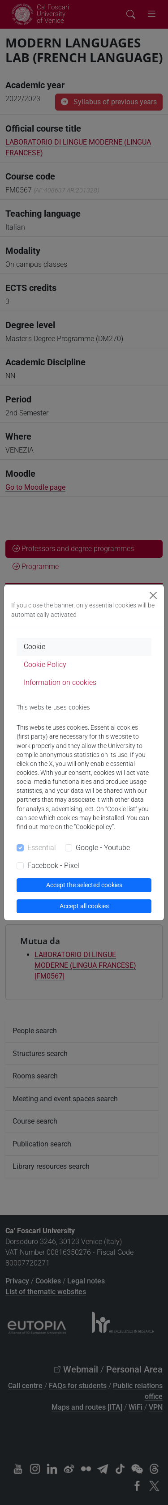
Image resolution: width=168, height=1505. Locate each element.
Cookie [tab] (34, 646)
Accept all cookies (84, 906)
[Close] (153, 595)
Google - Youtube (103, 847)
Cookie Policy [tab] (45, 664)
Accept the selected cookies (84, 885)
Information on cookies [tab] (60, 682)
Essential (41, 847)
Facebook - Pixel (53, 865)
